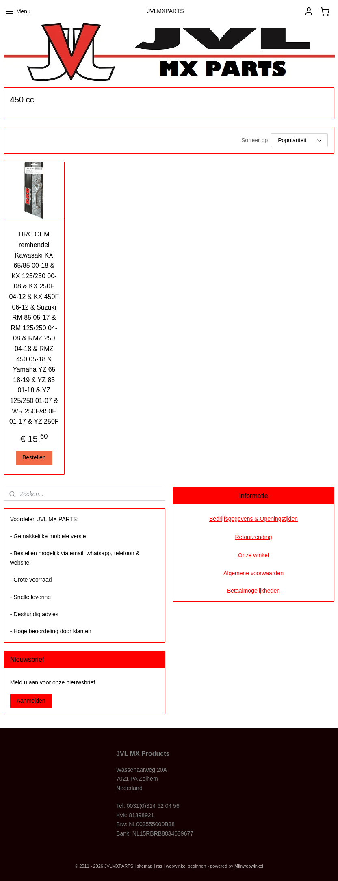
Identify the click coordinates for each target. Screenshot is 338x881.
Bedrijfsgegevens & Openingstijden (253, 518)
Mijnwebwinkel (248, 866)
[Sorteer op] (299, 140)
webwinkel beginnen (186, 866)
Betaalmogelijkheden (253, 590)
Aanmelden (31, 700)
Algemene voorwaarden (253, 573)
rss (159, 866)
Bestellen (34, 457)
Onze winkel (253, 555)
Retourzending (253, 537)
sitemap (145, 866)
